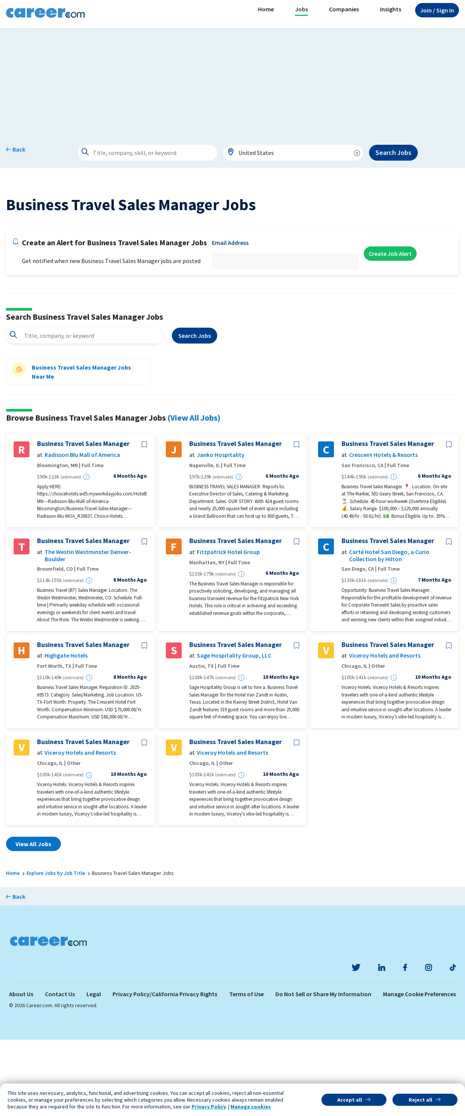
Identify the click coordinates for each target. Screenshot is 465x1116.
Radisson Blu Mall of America (82, 531)
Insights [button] (390, 9)
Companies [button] (344, 9)
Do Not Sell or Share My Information (323, 1070)
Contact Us (60, 1070)
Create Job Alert (390, 330)
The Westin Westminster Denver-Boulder (88, 632)
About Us (21, 1070)
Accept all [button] (349, 1099)
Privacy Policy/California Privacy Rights (165, 1070)
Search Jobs (393, 152)
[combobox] (293, 153)
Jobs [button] (301, 9)
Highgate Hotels (66, 732)
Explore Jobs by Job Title (55, 949)
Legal (94, 1070)
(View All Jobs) (193, 494)
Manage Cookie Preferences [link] (419, 1070)
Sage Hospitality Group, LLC (234, 732)
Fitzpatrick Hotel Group (228, 628)
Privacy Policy (209, 1106)
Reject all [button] (420, 1099)
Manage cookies (250, 1106)
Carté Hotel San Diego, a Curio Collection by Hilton (389, 632)
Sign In (437, 10)
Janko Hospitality (220, 531)
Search (194, 412)
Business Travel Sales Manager (83, 520)
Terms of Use (246, 1070)
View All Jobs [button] (33, 920)
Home (266, 9)
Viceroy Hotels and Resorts (384, 732)
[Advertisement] (232, 81)
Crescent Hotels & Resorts (383, 531)
